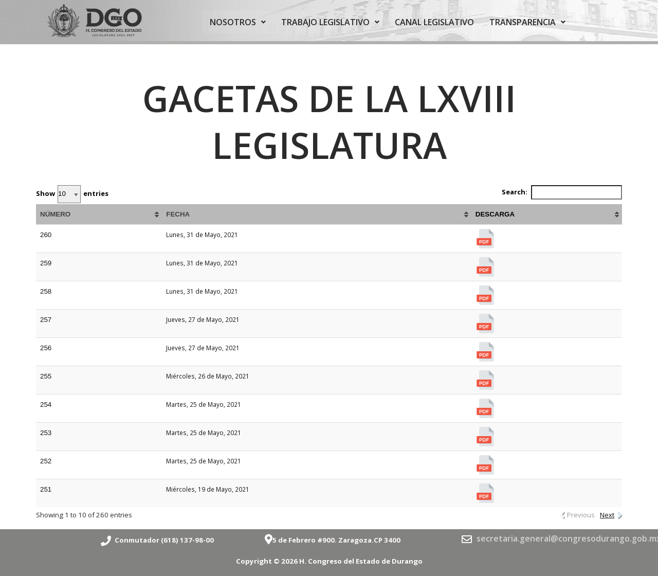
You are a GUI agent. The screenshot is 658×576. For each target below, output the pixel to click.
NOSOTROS (238, 22)
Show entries (72, 194)
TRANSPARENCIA (527, 22)
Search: (562, 192)
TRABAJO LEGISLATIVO (330, 22)
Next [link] (607, 514)
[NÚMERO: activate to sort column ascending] (99, 214)
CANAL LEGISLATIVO (434, 22)
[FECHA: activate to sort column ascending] (316, 214)
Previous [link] (581, 514)
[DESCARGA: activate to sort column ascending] (546, 214)
